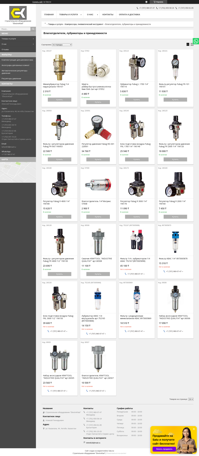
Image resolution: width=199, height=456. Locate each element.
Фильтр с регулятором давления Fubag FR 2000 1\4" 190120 (174, 145)
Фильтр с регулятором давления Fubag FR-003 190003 (58, 145)
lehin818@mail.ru (9, 147)
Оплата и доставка (129, 14)
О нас (4, 44)
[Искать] (33, 29)
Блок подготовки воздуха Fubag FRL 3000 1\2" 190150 (58, 317)
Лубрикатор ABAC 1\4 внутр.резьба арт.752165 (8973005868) (93, 318)
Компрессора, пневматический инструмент (84, 24)
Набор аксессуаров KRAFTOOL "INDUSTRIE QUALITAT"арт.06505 (58, 376)
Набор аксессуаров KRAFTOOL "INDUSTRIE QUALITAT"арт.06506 (174, 317)
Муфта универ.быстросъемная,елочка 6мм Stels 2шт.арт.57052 (96, 86)
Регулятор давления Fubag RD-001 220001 (98, 145)
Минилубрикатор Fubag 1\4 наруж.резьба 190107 (56, 85)
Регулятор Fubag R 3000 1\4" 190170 (133, 202)
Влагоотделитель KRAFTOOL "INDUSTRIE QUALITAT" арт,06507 (98, 376)
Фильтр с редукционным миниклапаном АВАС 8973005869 (135, 317)
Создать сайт (37, 2)
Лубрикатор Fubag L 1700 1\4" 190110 (134, 85)
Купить (59, 99)
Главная (49, 14)
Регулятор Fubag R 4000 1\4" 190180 (56, 202)
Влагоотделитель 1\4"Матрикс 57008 (96, 202)
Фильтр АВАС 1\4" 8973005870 (173, 258)
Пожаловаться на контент (116, 453)
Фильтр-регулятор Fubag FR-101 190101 (174, 85)
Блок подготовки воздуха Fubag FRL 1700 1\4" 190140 (135, 145)
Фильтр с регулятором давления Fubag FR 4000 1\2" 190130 (58, 259)
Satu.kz (111, 451)
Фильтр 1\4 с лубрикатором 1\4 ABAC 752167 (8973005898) (135, 259)
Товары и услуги (9, 38)
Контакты (107, 14)
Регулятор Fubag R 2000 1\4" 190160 (172, 202)
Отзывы (5, 49)
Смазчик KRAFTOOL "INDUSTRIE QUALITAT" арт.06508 (97, 259)
